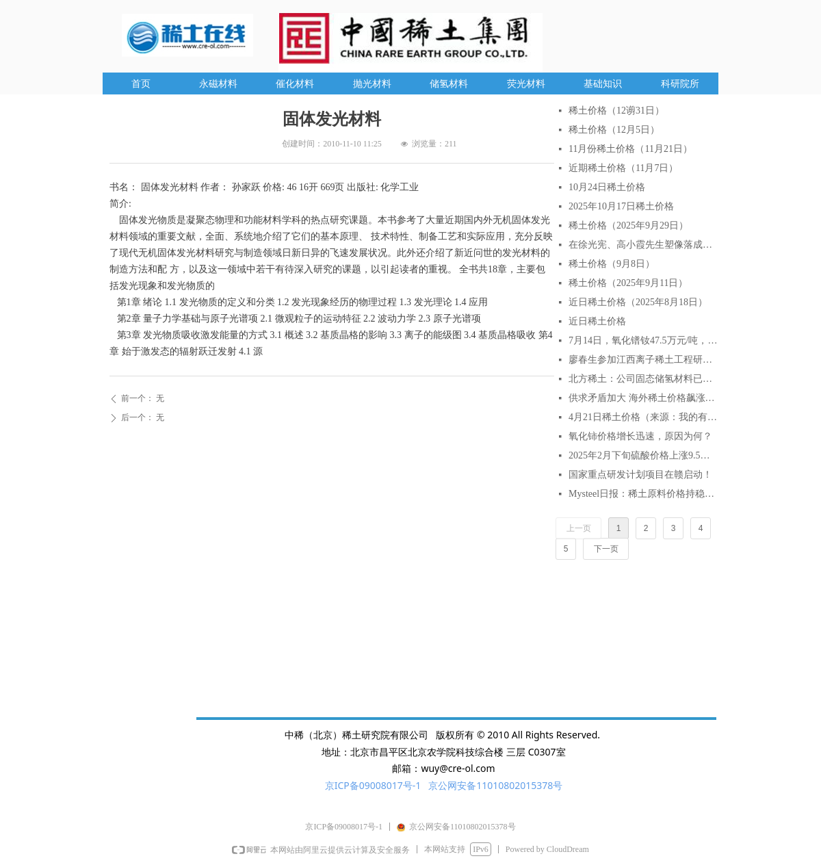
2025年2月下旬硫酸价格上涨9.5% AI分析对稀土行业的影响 (643, 455)
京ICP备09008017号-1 (373, 785)
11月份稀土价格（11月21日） (630, 149)
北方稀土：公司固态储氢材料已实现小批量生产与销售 (643, 379)
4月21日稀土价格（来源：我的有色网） (643, 417)
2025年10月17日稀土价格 (621, 206)
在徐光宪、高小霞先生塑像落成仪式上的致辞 (643, 245)
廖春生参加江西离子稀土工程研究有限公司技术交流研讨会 (643, 359)
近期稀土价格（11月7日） (623, 168)
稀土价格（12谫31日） (616, 110)
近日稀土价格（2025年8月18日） (638, 302)
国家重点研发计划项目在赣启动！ (640, 474)
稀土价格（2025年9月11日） (628, 283)
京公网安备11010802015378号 (495, 785)
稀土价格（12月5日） (614, 130)
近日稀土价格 (597, 321)
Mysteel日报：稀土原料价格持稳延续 (643, 494)
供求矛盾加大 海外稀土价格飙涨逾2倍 (643, 398)
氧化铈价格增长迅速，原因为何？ (640, 436)
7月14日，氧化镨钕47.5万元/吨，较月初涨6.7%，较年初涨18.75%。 (643, 340)
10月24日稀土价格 (607, 187)
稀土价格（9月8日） (612, 264)
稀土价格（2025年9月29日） (628, 225)
